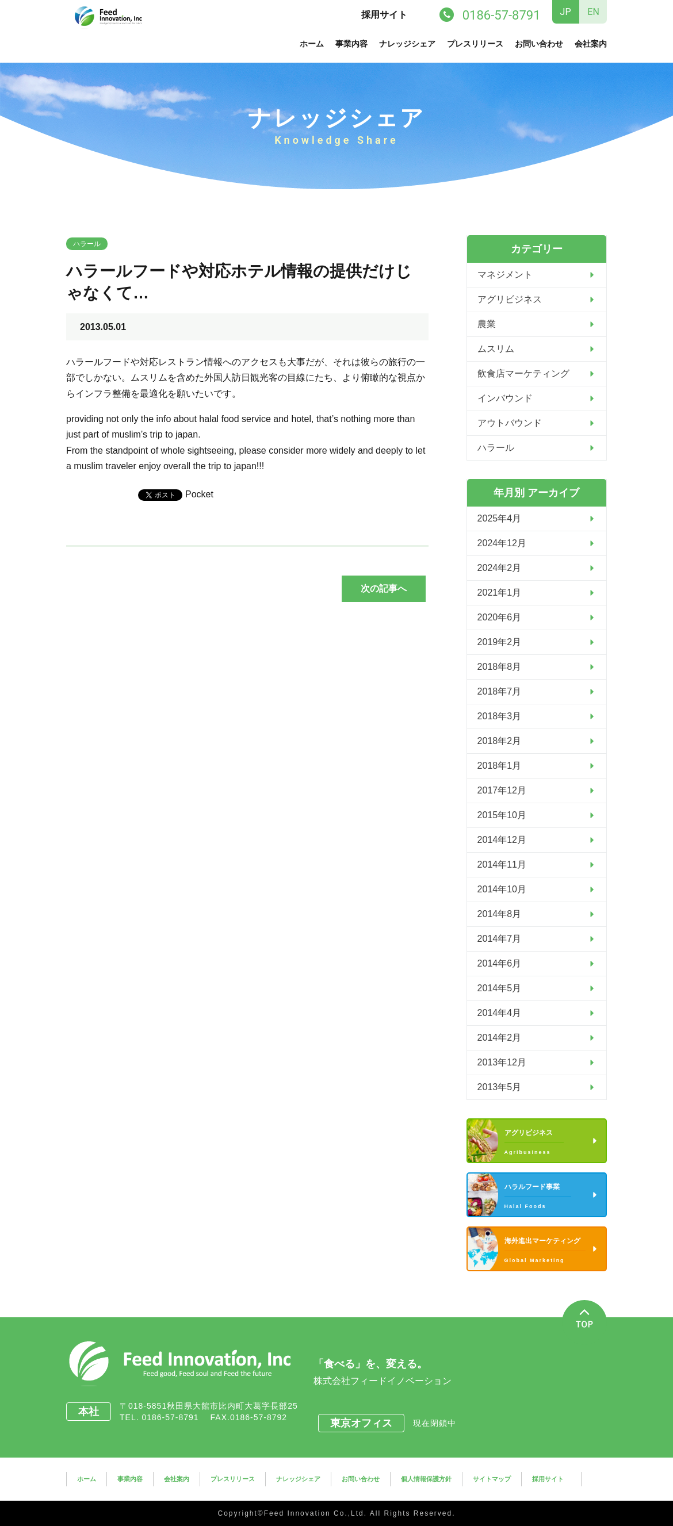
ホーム (312, 43)
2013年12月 (501, 1062)
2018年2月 (499, 741)
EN (593, 11)
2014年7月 (499, 939)
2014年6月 (499, 963)
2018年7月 (499, 691)
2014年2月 (499, 1037)
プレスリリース (475, 43)
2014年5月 (499, 988)
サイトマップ (492, 1478)
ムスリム (495, 349)
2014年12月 (501, 840)
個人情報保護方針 (426, 1478)
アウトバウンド (509, 423)
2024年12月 (501, 543)
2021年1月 (499, 592)
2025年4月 (499, 518)
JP (565, 11)
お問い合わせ (539, 43)
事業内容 (351, 43)
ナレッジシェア (407, 43)
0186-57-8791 (174, 1417)
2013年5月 (499, 1087)
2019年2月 (499, 642)
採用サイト (384, 15)
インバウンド (505, 398)
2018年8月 (499, 667)
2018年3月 (499, 716)
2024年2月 (499, 568)
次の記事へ (384, 588)
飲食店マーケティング (523, 373)
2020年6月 (499, 617)
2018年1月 (499, 765)
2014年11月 (501, 864)
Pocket (199, 494)
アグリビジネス (509, 299)
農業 (486, 324)
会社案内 (591, 43)
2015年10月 (501, 815)
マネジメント (505, 274)
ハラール (87, 244)
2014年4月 (499, 1013)
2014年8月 (499, 914)
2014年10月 (501, 889)
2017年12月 (501, 790)
